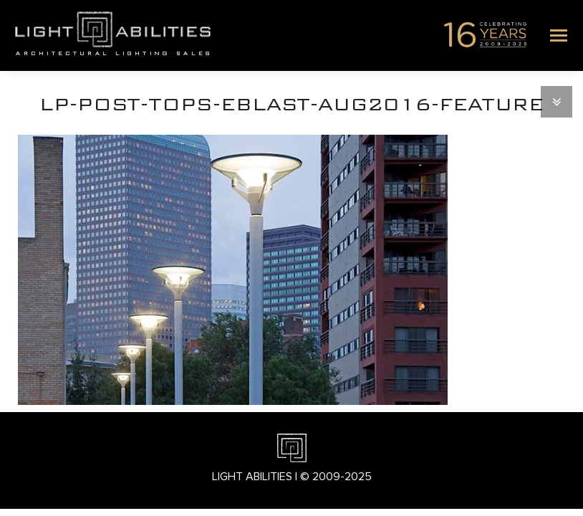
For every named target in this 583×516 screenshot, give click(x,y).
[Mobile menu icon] (559, 35)
